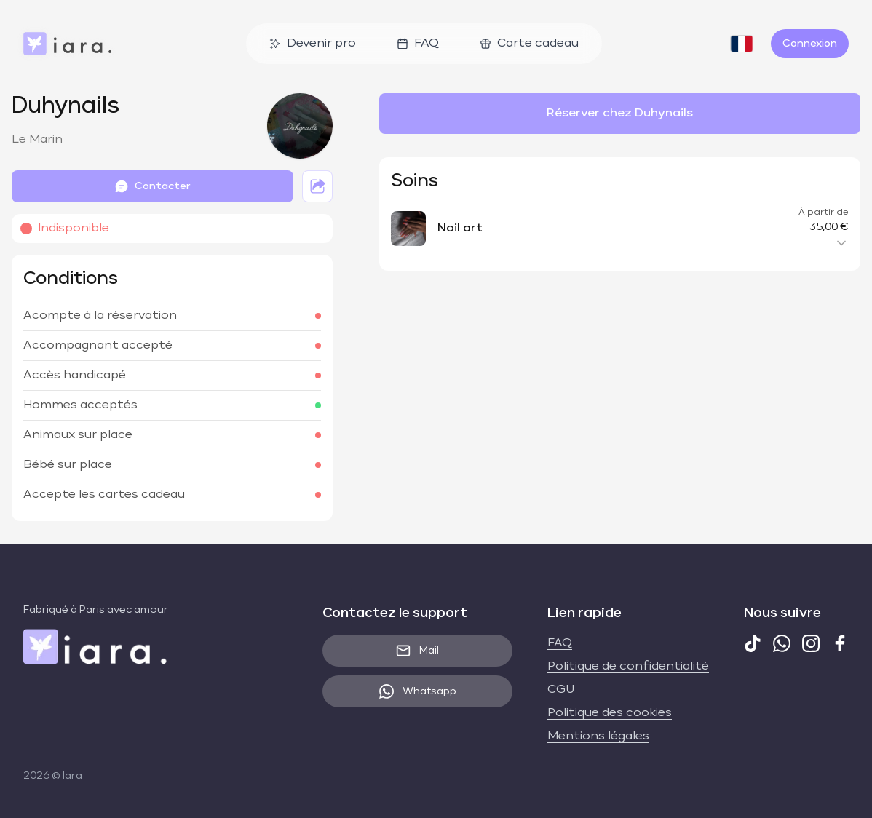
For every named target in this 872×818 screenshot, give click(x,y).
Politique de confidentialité (628, 666)
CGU (560, 690)
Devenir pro (312, 43)
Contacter (152, 186)
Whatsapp (417, 691)
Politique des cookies (609, 713)
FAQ (418, 43)
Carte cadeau (529, 43)
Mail (417, 650)
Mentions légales (598, 736)
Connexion (809, 44)
